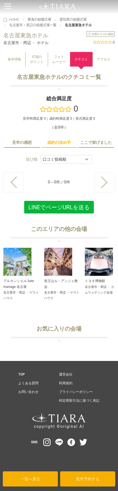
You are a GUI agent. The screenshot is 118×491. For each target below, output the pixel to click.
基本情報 (14, 59)
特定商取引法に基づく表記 (79, 401)
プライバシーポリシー (76, 392)
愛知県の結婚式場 (73, 20)
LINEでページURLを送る (59, 207)
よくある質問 (28, 383)
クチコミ (81, 59)
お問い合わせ (28, 392)
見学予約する (87, 479)
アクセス (103, 59)
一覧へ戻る (30, 479)
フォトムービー (59, 59)
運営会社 (65, 374)
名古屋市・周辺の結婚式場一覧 (32, 25)
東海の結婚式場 (39, 20)
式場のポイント (37, 59)
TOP (21, 374)
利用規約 (65, 383)
